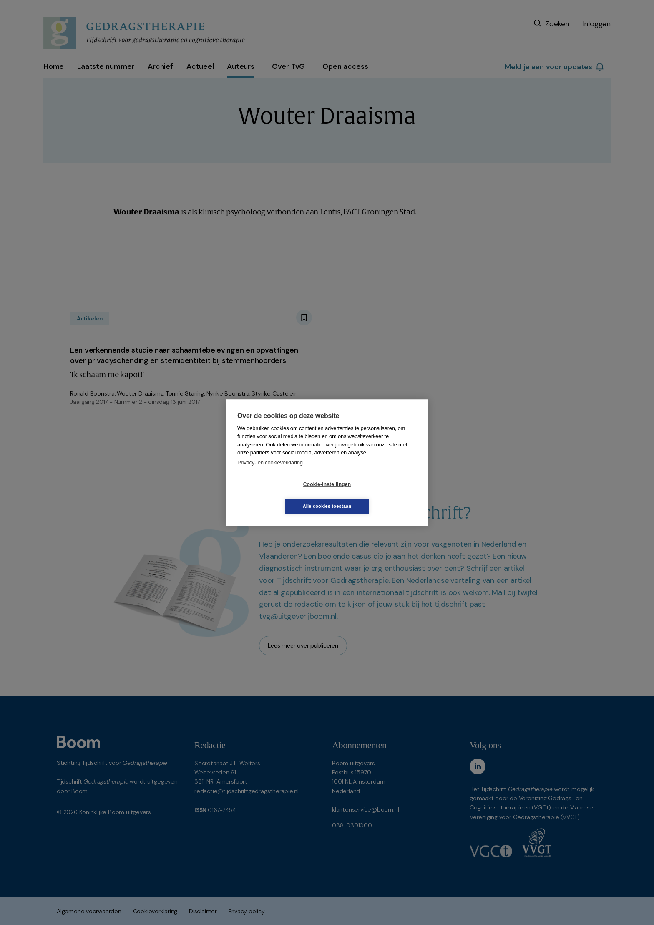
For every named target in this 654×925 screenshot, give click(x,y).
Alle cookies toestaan (376, 495)
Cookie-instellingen (277, 495)
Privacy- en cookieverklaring (270, 473)
